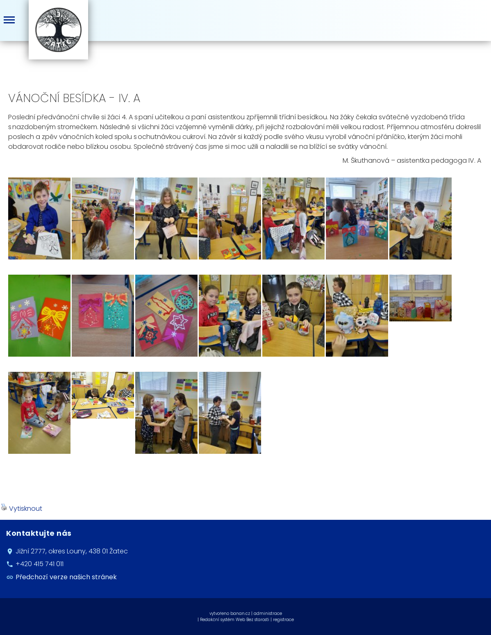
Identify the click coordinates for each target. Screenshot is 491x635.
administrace (268, 613)
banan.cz (240, 613)
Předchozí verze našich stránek (66, 577)
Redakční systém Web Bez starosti (234, 620)
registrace (283, 620)
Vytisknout (21, 508)
